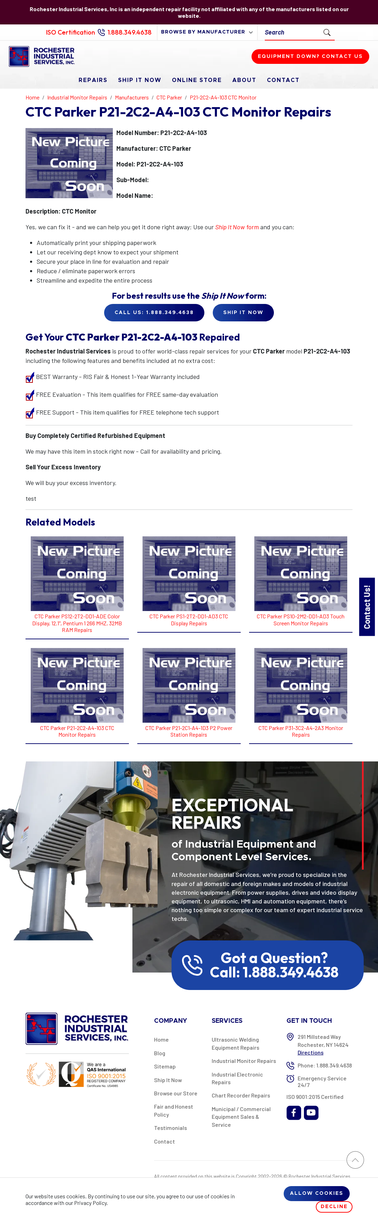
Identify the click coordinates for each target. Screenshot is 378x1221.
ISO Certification (70, 32)
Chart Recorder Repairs (241, 1095)
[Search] (292, 32)
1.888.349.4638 (130, 32)
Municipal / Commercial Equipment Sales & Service (241, 1116)
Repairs (93, 80)
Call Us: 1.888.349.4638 (154, 312)
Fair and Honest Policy (173, 1110)
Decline (334, 1206)
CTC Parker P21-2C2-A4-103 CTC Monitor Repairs (77, 731)
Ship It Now (139, 80)
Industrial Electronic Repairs (237, 1078)
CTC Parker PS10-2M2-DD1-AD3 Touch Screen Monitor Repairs (300, 619)
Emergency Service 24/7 (322, 1081)
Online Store (197, 80)
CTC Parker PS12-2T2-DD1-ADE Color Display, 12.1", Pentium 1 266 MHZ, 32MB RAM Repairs (77, 623)
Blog (159, 1053)
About (244, 80)
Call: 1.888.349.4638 (274, 972)
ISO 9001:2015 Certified (314, 1096)
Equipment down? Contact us (310, 56)
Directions (311, 1052)
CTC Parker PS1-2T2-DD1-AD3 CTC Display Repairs (189, 619)
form (237, 227)
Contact (283, 80)
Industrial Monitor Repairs (244, 1060)
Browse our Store (175, 1093)
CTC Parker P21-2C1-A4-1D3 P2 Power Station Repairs (188, 731)
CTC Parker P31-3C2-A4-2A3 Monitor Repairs (301, 731)
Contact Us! (367, 607)
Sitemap (165, 1066)
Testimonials (170, 1127)
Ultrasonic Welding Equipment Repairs (235, 1043)
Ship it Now (243, 312)
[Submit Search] (327, 32)
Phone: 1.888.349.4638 (325, 1065)
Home (161, 1039)
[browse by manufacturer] (207, 32)
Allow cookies (316, 1193)
